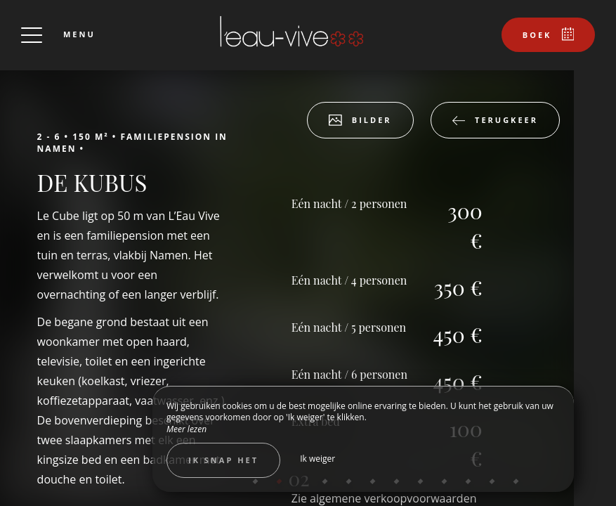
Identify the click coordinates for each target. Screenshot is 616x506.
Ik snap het (223, 460)
